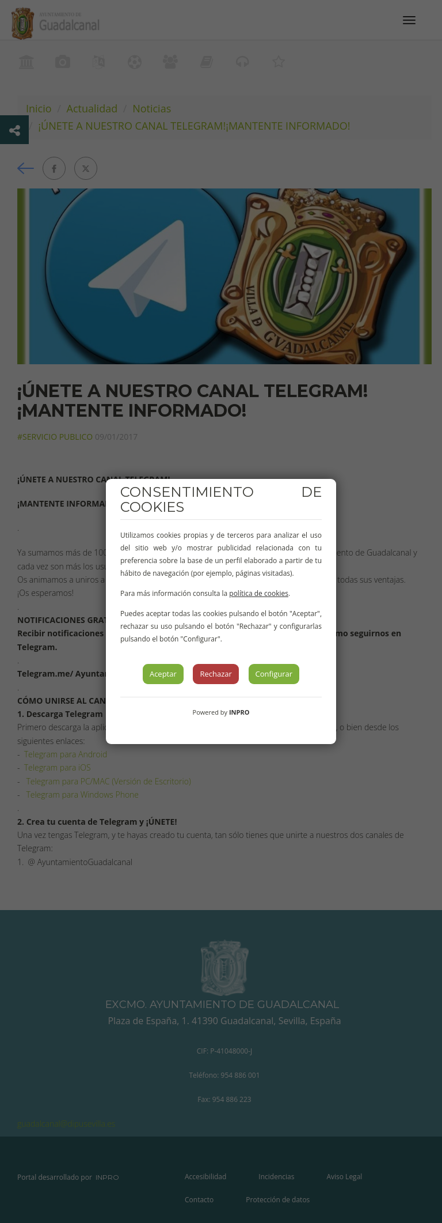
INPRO (239, 712)
